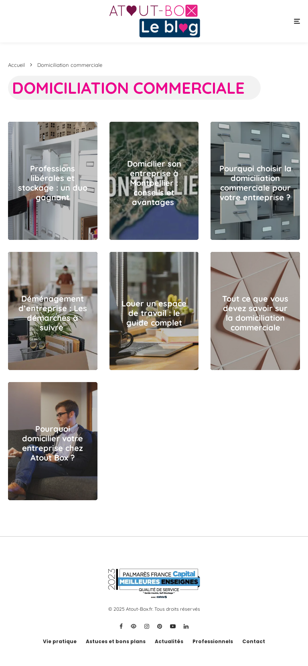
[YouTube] (173, 626)
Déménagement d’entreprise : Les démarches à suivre (52, 313)
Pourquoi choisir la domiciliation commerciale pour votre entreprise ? (255, 183)
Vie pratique (60, 641)
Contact (253, 641)
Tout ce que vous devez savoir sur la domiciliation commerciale (255, 313)
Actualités (169, 641)
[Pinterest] (159, 626)
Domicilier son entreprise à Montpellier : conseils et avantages (154, 183)
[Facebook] (121, 626)
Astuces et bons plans (116, 641)
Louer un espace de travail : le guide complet (154, 313)
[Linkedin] (186, 626)
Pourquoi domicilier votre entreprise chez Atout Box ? (52, 443)
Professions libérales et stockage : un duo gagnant (52, 183)
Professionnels (212, 641)
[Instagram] (146, 626)
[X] (133, 626)
